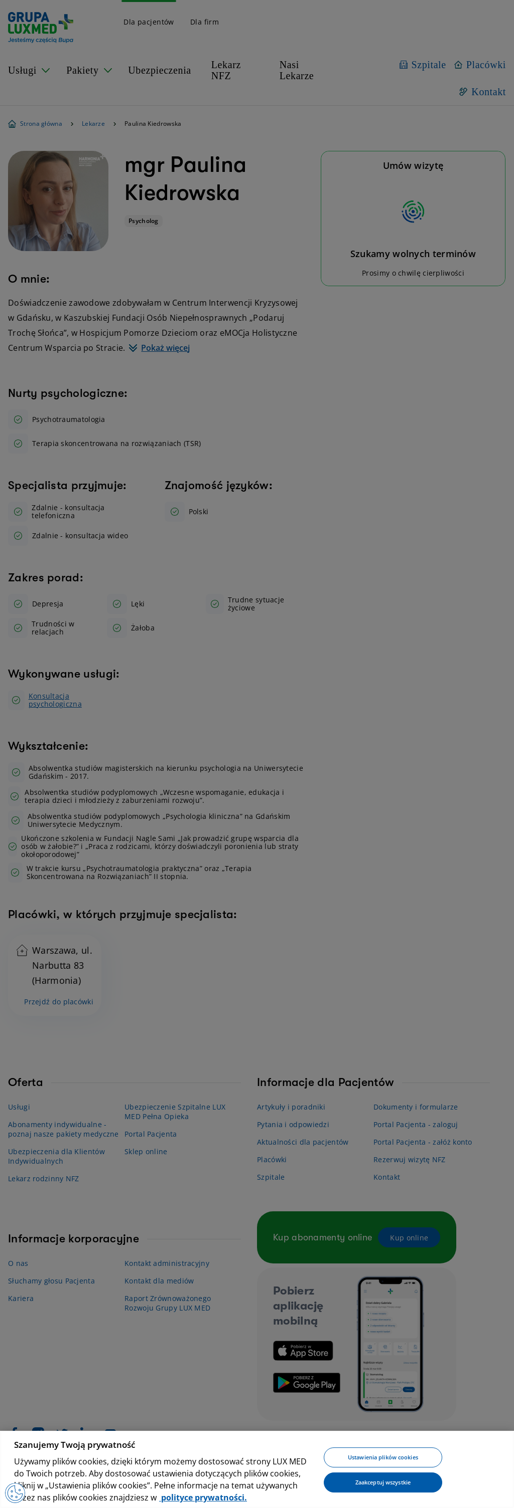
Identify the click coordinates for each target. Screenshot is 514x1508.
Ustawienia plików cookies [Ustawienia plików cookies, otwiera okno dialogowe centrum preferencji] (383, 1457)
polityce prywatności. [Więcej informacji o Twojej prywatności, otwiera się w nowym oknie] (203, 1497)
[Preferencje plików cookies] (15, 1493)
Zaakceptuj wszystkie (383, 1482)
